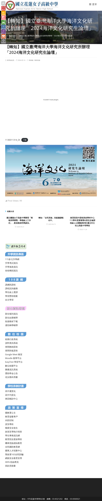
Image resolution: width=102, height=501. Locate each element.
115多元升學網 (12, 259)
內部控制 (9, 420)
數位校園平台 (11, 365)
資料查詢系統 (11, 343)
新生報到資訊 (11, 313)
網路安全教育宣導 (13, 458)
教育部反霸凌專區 (13, 439)
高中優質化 (10, 391)
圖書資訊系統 (11, 369)
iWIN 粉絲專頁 (12, 462)
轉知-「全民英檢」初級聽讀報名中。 (51, 219)
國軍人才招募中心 (13, 450)
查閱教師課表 (11, 346)
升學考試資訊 (11, 263)
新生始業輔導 (11, 317)
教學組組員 (10, 60)
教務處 (31, 60)
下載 (24, 140)
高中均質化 (10, 395)
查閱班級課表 (11, 350)
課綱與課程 (10, 284)
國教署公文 (10, 412)
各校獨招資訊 (11, 270)
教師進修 (37, 60)
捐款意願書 (10, 465)
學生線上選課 (11, 292)
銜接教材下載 (11, 321)
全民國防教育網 (12, 446)
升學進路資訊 (11, 266)
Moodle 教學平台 (13, 358)
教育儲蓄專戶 (11, 416)
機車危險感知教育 (13, 443)
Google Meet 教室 (13, 354)
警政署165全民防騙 (14, 454)
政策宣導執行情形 (13, 431)
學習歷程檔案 (11, 296)
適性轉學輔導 (11, 325)
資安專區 (9, 424)
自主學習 (9, 299)
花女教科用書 (11, 377)
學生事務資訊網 (12, 435)
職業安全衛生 (11, 427)
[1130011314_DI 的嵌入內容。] (51, 100)
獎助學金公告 (11, 373)
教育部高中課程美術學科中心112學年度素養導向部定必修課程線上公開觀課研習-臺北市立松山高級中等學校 (82, 221)
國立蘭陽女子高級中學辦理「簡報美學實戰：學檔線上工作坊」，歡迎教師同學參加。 (20, 220)
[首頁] (6, 36)
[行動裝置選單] (93, 4)
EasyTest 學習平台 (14, 361)
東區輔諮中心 (11, 398)
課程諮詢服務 (11, 288)
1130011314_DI (12, 139)
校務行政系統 (11, 339)
